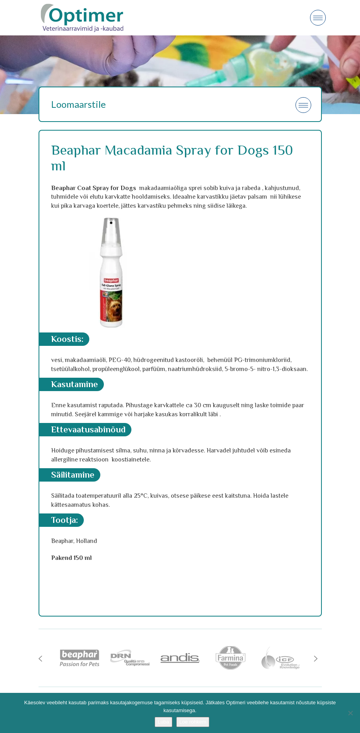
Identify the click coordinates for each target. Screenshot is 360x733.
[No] (350, 713)
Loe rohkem (193, 722)
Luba (163, 722)
